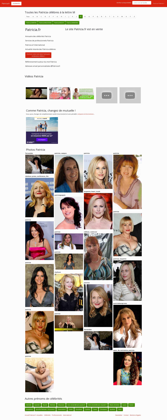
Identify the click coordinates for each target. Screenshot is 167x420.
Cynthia (87, 409)
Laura (124, 405)
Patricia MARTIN (31, 23)
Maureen (61, 405)
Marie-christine (114, 405)
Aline (120, 409)
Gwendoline (62, 409)
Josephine (29, 409)
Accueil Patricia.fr (30, 415)
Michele (52, 405)
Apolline (112, 409)
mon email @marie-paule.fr (76, 405)
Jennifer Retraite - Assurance (45, 409)
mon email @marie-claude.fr (97, 405)
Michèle (28, 405)
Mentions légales (135, 415)
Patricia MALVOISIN (45, 23)
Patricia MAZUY (59, 23)
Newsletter (118, 415)
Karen (131, 405)
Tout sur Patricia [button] (158, 3)
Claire (95, 409)
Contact (126, 415)
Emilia (71, 409)
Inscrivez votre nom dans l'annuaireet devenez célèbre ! (38, 55)
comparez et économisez (85, 114)
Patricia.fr (6, 3)
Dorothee (79, 409)
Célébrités (16, 3)
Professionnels (57, 415)
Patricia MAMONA (72, 23)
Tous (28, 16)
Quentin (37, 405)
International (67, 415)
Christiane (103, 409)
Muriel (45, 405)
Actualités (39, 415)
